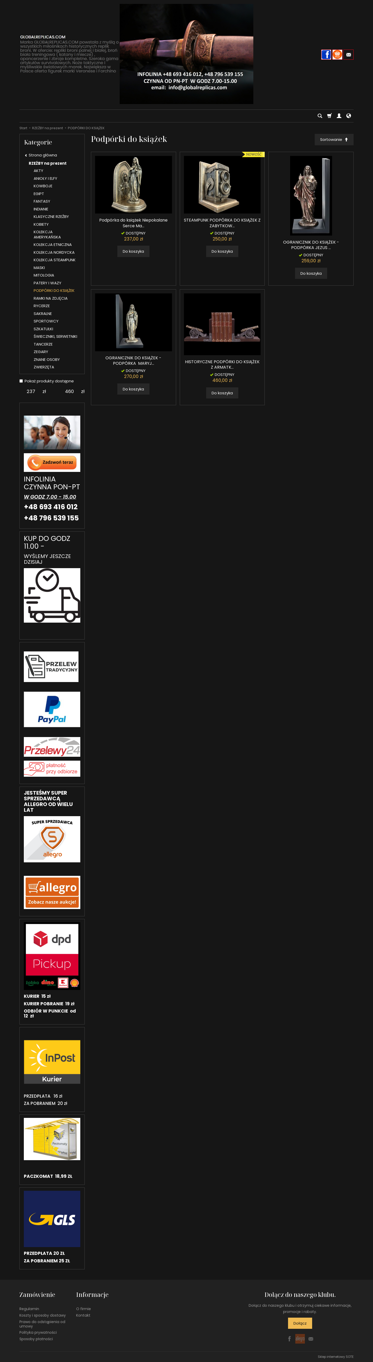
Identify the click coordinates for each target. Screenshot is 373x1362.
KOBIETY (41, 224)
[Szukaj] (320, 116)
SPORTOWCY (46, 321)
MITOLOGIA (44, 275)
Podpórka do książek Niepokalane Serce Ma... (133, 223)
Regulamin (29, 1308)
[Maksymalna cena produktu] (69, 391)
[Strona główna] (186, 54)
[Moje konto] (339, 116)
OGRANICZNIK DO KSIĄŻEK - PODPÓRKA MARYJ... (133, 361)
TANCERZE (43, 344)
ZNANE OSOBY (47, 359)
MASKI (39, 267)
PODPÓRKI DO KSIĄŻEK (54, 290)
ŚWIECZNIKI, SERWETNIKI (55, 336)
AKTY (38, 170)
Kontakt (83, 1315)
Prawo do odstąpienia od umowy (42, 1324)
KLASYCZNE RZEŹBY (51, 216)
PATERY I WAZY (47, 283)
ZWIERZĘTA (44, 367)
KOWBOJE (43, 186)
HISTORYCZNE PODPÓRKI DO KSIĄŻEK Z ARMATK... (222, 364)
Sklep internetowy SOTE (336, 1356)
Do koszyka (133, 251)
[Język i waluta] (349, 116)
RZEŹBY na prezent (48, 163)
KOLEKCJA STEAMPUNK (55, 260)
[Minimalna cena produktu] (30, 391)
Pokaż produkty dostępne (46, 381)
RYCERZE (42, 305)
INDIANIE (41, 209)
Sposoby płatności (36, 1339)
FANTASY (42, 201)
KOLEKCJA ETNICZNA (53, 244)
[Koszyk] (329, 116)
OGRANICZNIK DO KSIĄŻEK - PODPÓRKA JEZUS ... (311, 245)
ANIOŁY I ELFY (45, 178)
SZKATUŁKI (43, 329)
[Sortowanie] (334, 139)
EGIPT (39, 193)
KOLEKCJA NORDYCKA (54, 252)
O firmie (83, 1308)
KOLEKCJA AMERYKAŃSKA (47, 234)
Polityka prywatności (38, 1332)
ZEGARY (41, 351)
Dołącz (300, 1323)
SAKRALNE (43, 313)
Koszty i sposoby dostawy (42, 1315)
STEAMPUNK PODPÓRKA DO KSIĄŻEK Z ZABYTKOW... (222, 223)
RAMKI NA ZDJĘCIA (51, 298)
